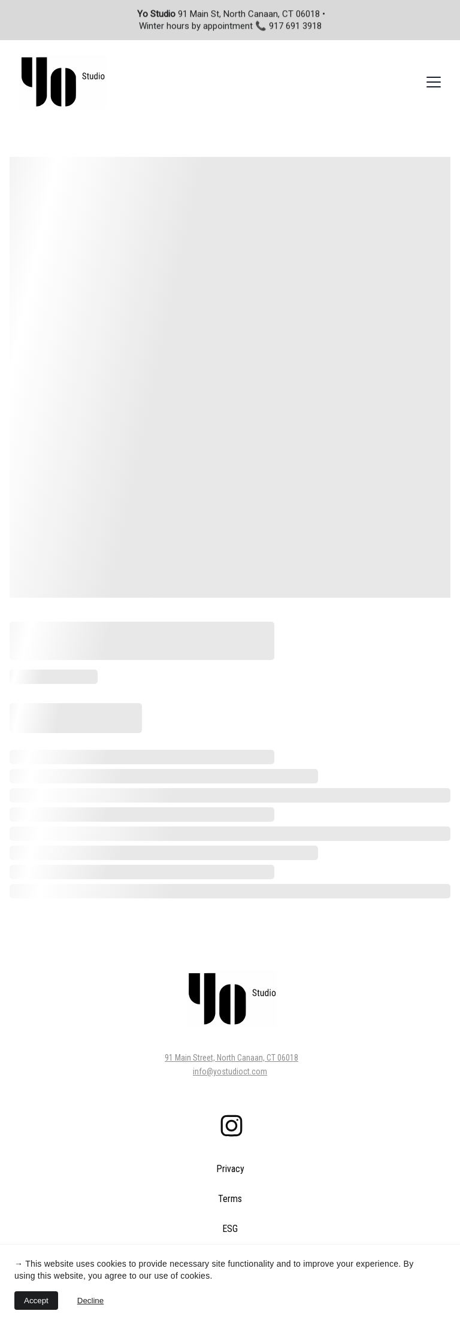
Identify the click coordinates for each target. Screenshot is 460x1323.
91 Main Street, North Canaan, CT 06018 (231, 1057)
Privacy (230, 1168)
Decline (90, 1300)
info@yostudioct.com (230, 1071)
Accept (36, 1300)
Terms (230, 1198)
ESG (230, 1228)
